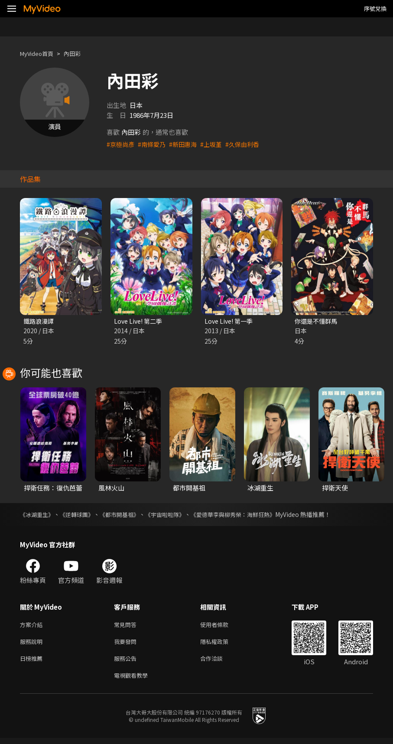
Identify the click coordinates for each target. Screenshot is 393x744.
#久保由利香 (250, 144)
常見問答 (127, 625)
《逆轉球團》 (80, 515)
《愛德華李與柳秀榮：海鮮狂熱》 (247, 515)
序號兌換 (375, 8)
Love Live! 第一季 (230, 321)
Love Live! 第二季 (140, 321)
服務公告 (127, 662)
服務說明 (33, 644)
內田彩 (79, 53)
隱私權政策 (221, 644)
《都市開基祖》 (126, 515)
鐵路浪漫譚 (39, 321)
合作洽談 (218, 662)
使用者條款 (221, 625)
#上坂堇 (216, 144)
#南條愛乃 (154, 144)
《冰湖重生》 (38, 515)
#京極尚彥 (121, 144)
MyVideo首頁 (39, 53)
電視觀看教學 (133, 680)
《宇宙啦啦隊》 (174, 515)
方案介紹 (33, 625)
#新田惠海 (187, 144)
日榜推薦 (33, 662)
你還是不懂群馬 (317, 321)
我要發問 (127, 644)
